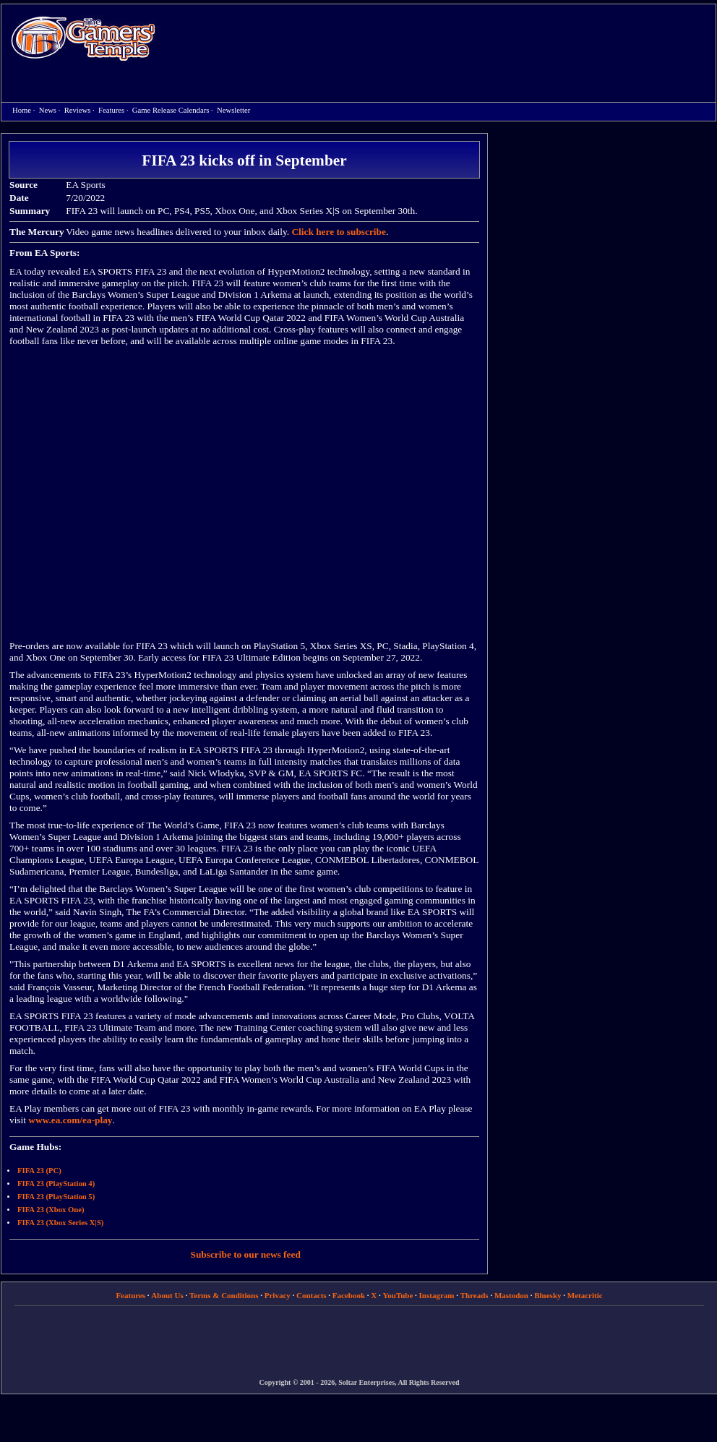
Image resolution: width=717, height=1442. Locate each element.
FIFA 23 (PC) (39, 1171)
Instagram (437, 1295)
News (47, 110)
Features (111, 110)
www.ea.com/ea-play (70, 1120)
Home (83, 38)
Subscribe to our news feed (246, 1254)
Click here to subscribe (338, 231)
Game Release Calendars (171, 110)
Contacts (311, 1295)
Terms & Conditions (224, 1295)
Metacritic (585, 1295)
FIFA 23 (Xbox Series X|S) (60, 1223)
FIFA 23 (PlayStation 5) (56, 1197)
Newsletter (233, 110)
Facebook (348, 1295)
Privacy (278, 1295)
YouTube (398, 1295)
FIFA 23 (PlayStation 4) (56, 1184)
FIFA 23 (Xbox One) (50, 1210)
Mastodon (511, 1295)
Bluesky (547, 1295)
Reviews (77, 110)
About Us (167, 1295)
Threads (474, 1295)
